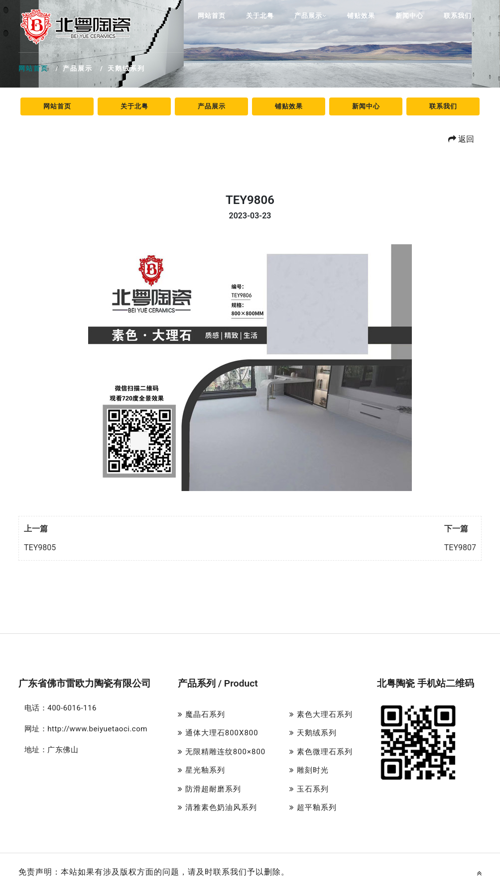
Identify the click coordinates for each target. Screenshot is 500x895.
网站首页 (212, 15)
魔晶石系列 (201, 714)
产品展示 (310, 15)
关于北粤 (260, 15)
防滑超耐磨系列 (209, 789)
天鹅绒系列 (313, 732)
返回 (461, 139)
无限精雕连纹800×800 (221, 751)
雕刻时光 (309, 770)
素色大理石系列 (321, 714)
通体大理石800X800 (218, 732)
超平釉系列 (313, 807)
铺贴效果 (361, 15)
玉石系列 (309, 789)
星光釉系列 (201, 770)
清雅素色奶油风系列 (217, 807)
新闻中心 (409, 15)
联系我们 (458, 15)
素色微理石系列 (321, 751)
